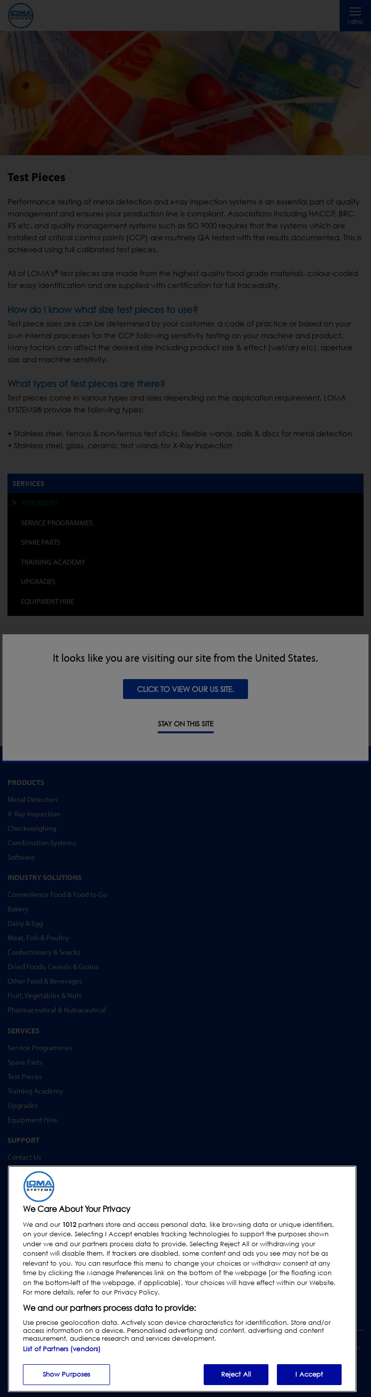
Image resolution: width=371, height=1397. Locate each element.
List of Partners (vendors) (62, 1349)
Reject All (236, 1374)
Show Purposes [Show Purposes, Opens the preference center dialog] (67, 1374)
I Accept (309, 1374)
